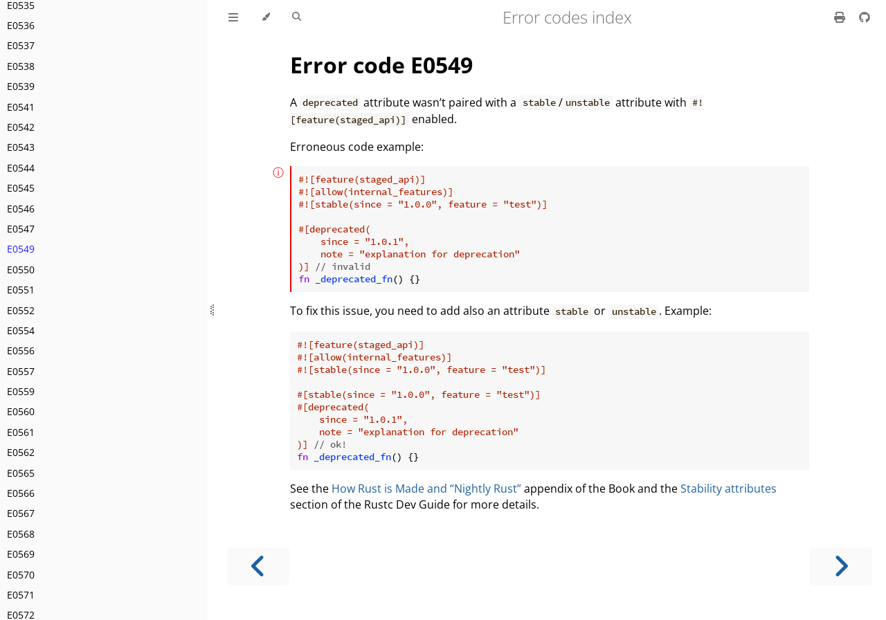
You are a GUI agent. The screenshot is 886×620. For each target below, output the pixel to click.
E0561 (21, 432)
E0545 (21, 187)
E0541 (21, 106)
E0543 (21, 147)
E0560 (21, 411)
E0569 (21, 553)
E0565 (21, 473)
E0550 (21, 269)
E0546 (21, 208)
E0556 (21, 350)
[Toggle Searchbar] (296, 17)
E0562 (21, 452)
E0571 (21, 594)
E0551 (21, 289)
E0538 (21, 66)
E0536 (21, 25)
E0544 (21, 167)
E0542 (21, 127)
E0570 (21, 574)
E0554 (21, 330)
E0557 (21, 371)
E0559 (21, 391)
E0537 (21, 45)
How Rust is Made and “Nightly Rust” (426, 488)
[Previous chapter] (258, 566)
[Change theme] (265, 17)
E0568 (21, 533)
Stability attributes (728, 488)
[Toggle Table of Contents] (233, 17)
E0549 (21, 248)
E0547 (21, 228)
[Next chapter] (841, 566)
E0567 (21, 513)
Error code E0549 (381, 65)
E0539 (21, 86)
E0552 (21, 310)
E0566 (21, 493)
